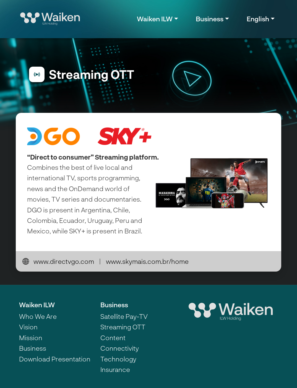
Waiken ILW (37, 305)
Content (113, 338)
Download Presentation (54, 359)
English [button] (258, 19)
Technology (118, 359)
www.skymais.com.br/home (147, 261)
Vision (28, 327)
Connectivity (119, 348)
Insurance (115, 369)
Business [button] (209, 19)
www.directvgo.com (63, 261)
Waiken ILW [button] (155, 19)
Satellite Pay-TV (124, 316)
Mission (30, 338)
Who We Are (38, 316)
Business (32, 348)
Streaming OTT (122, 327)
